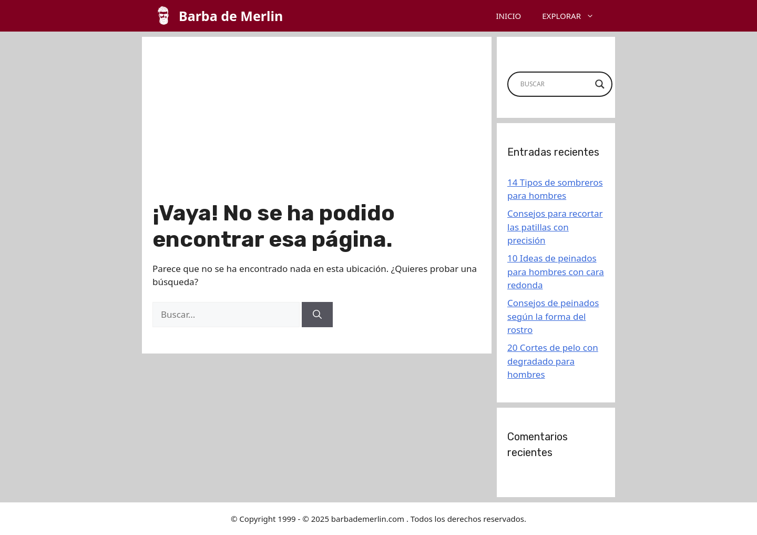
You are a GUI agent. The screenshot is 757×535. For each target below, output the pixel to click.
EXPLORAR (573, 16)
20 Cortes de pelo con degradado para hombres (552, 360)
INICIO (508, 16)
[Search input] (555, 84)
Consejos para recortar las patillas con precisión (555, 226)
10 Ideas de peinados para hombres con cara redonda (555, 271)
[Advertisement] (316, 121)
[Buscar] (317, 314)
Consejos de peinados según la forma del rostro (553, 316)
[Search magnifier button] (599, 84)
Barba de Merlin (231, 16)
